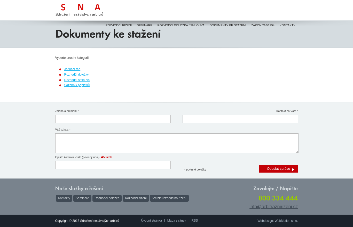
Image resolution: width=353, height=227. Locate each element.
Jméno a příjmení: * (67, 110)
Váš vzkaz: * (62, 129)
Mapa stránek (176, 220)
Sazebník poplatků (77, 85)
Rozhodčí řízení (136, 198)
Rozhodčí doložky (76, 74)
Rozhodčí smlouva (77, 80)
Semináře (82, 198)
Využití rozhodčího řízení (169, 198)
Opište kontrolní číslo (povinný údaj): (83, 157)
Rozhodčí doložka (107, 198)
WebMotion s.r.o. (286, 221)
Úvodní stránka (151, 220)
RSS (195, 220)
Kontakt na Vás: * (287, 110)
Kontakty (64, 198)
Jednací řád (72, 69)
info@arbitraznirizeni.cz (273, 206)
